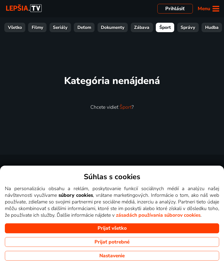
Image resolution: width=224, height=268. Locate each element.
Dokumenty (112, 27)
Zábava (141, 27)
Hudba (212, 27)
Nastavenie (112, 255)
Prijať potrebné (112, 242)
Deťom (84, 27)
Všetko (15, 27)
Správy (188, 27)
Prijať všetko (112, 228)
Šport (165, 27)
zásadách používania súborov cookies (158, 215)
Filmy (37, 27)
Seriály (60, 27)
